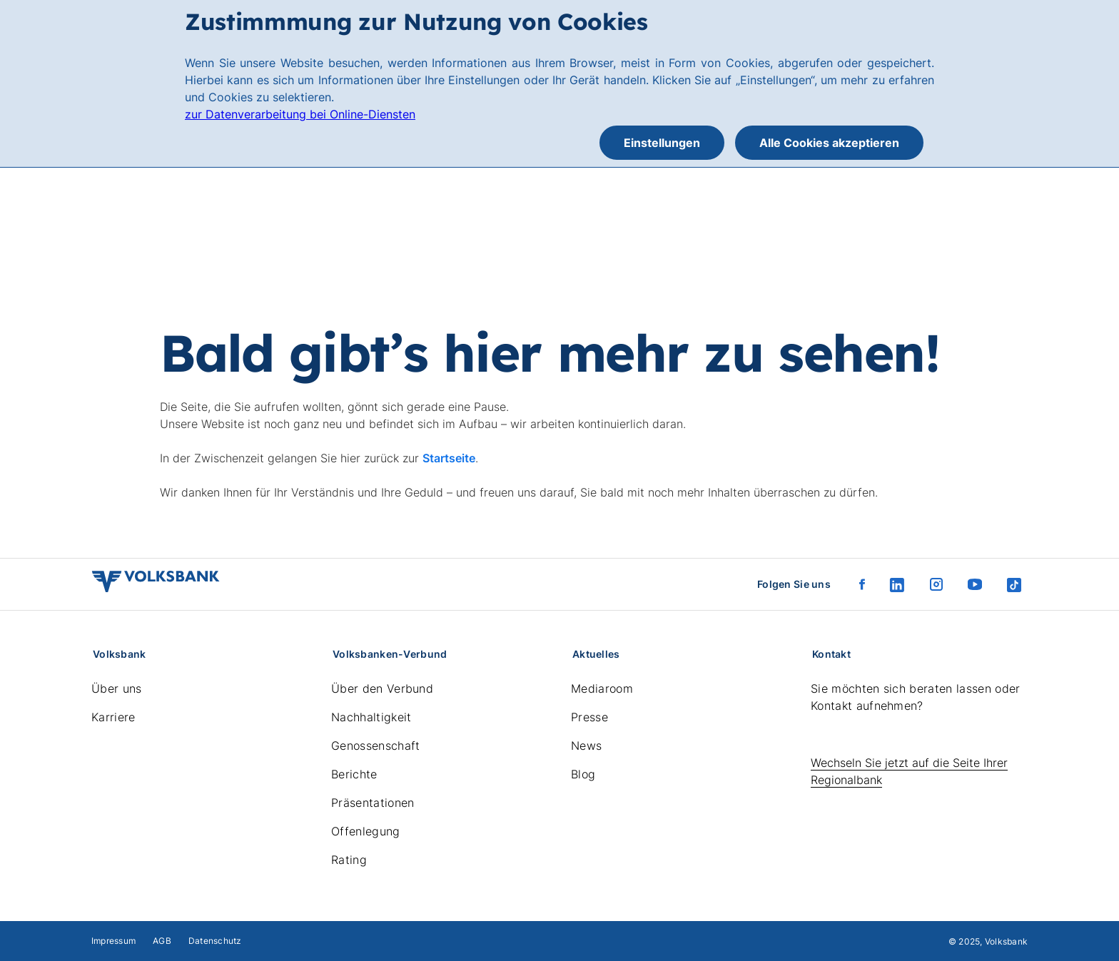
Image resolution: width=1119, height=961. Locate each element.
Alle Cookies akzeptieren (829, 143)
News (586, 745)
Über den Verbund (382, 688)
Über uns (116, 688)
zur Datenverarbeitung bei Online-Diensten (300, 114)
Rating (349, 860)
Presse (589, 717)
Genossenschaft (375, 745)
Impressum (113, 940)
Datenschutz (215, 940)
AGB (162, 940)
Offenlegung (365, 831)
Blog (583, 774)
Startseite (448, 458)
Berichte (354, 774)
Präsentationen (372, 802)
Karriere (113, 717)
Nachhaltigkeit (371, 717)
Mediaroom (602, 688)
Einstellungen (662, 143)
